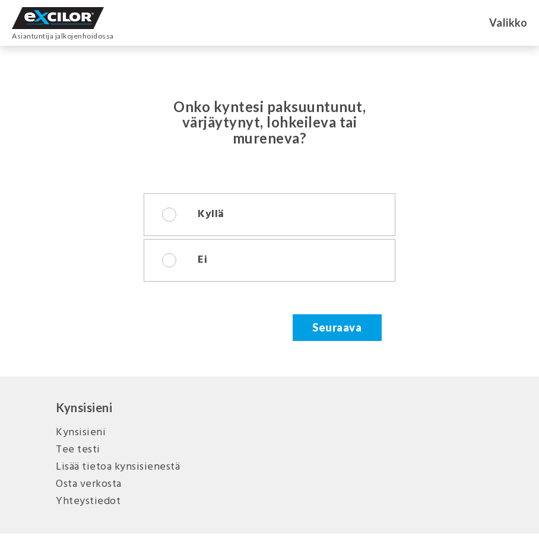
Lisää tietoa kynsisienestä (118, 467)
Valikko (508, 22)
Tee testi (78, 449)
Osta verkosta (89, 484)
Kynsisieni (81, 432)
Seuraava (337, 327)
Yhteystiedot (88, 501)
